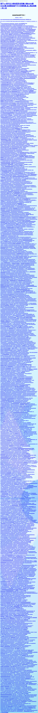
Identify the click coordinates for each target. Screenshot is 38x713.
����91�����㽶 (15, 356)
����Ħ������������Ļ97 (7, 436)
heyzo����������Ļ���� (7, 205)
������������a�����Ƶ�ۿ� (11, 95)
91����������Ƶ (5, 322)
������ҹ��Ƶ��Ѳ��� (6, 541)
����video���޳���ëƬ (28, 194)
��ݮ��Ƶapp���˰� (13, 675)
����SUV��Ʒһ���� (26, 251)
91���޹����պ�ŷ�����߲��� (7, 243)
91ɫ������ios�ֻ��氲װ (30, 50)
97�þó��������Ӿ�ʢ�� (28, 587)
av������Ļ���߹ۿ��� (20, 118)
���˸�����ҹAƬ (4, 644)
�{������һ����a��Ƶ (6, 404)
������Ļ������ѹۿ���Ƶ (7, 226)
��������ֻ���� (24, 632)
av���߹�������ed (32, 174)
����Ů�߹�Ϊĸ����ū (16, 417)
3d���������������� (18, 702)
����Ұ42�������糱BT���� (8, 116)
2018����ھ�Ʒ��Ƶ (18, 265)
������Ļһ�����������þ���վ (9, 407)
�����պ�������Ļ (17, 710)
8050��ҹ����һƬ (4, 173)
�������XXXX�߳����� (17, 156)
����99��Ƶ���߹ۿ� (27, 28)
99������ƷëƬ (27, 279)
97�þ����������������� (18, 322)
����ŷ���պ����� (28, 588)
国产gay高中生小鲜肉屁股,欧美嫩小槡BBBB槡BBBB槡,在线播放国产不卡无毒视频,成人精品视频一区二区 (18, 6)
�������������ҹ (30, 299)
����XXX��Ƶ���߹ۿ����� (7, 498)
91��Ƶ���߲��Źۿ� (4, 456)
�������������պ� (6, 104)
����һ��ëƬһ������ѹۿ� (20, 191)
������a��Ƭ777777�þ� (29, 390)
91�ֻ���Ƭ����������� (7, 215)
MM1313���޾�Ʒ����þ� (6, 324)
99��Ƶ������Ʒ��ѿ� (6, 123)
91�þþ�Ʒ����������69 (6, 249)
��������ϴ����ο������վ (26, 276)
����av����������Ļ (6, 389)
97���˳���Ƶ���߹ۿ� (17, 194)
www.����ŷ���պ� (5, 161)
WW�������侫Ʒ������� (23, 63)
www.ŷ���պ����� (23, 127)
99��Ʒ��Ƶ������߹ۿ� (6, 371)
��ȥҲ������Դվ (4, 71)
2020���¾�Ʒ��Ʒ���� (20, 260)
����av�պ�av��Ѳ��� (18, 145)
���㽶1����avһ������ (23, 108)
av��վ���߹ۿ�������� (19, 96)
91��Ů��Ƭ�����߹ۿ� (30, 42)
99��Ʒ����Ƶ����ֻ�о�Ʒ (6, 674)
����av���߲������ (30, 319)
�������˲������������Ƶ (27, 427)
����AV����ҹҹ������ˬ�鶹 (28, 460)
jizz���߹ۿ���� (4, 33)
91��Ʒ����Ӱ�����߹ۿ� (6, 482)
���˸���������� (17, 60)
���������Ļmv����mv (19, 482)
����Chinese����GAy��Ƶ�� (17, 411)
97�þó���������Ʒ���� (7, 643)
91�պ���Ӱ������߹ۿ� (6, 421)
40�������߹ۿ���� (18, 606)
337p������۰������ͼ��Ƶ (7, 52)
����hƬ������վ (22, 66)
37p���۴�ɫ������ (18, 249)
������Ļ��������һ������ (20, 428)
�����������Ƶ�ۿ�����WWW (8, 507)
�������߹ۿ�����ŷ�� (6, 158)
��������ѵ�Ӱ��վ (5, 138)
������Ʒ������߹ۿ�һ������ (19, 351)
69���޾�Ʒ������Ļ (26, 503)
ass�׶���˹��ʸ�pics (25, 371)
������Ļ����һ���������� (22, 526)
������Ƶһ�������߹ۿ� (30, 226)
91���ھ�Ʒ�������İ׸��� (21, 365)
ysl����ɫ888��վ (4, 34)
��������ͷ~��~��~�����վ (8, 380)
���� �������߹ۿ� (8, 666)
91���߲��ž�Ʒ (3, 379)
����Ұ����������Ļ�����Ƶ (8, 66)
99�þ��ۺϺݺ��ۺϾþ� (20, 618)
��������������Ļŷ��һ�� (25, 398)
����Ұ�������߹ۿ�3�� (22, 420)
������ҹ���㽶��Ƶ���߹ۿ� (18, 465)
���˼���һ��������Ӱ (18, 29)
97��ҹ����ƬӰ (15, 319)
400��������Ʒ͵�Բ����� (28, 457)
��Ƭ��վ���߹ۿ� (4, 680)
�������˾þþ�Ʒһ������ (19, 148)
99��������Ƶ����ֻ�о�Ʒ (7, 44)
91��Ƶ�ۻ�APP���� (25, 125)
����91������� (31, 113)
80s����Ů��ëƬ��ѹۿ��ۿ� (27, 105)
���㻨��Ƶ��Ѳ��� (30, 511)
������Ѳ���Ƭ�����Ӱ (21, 400)
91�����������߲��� (18, 315)
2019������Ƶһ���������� (17, 644)
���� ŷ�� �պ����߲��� (28, 271)
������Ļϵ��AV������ (7, 259)
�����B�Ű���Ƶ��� (28, 388)
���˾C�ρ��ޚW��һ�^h (5, 145)
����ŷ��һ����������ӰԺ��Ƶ (8, 132)
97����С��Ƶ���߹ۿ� (6, 90)
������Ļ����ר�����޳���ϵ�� (20, 494)
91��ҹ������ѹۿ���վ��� (19, 410)
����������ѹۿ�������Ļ (10, 199)
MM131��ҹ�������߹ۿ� (27, 238)
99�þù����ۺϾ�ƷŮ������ (28, 261)
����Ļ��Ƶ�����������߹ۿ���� (9, 670)
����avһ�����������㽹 (7, 181)
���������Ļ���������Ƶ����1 (22, 359)
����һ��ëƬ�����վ (14, 71)
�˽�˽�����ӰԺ (32, 200)
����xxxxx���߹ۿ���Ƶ (31, 152)
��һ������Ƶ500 (22, 604)
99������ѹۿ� (12, 331)
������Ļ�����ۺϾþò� (6, 94)
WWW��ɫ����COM (15, 138)
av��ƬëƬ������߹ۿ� (5, 28)
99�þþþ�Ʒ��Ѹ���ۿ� (29, 334)
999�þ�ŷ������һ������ (7, 23)
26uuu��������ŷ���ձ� (22, 642)
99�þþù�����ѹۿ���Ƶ (20, 250)
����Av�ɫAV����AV (5, 413)
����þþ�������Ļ (16, 76)
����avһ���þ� (23, 437)
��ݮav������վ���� (6, 295)
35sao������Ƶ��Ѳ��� (30, 109)
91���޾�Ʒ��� (32, 335)
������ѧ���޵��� (14, 33)
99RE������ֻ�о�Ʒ (17, 596)
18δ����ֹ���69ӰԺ (18, 588)
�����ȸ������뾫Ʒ (30, 175)
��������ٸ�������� (30, 123)
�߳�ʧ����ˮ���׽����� (6, 566)
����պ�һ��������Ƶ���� (8, 97)
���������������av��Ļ (29, 565)
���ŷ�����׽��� (13, 266)
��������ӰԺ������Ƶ (6, 164)
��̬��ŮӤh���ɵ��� (19, 259)
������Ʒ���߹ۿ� (14, 238)
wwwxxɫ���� (32, 146)
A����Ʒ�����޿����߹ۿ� (31, 136)
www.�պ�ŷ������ (28, 361)
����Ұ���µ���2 (5, 558)
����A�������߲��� (12, 257)
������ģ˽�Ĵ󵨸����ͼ (23, 335)
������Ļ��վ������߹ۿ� (7, 706)
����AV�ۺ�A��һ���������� (25, 513)
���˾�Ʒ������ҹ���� (26, 656)
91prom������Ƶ (18, 157)
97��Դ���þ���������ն (7, 390)
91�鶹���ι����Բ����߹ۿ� (17, 165)
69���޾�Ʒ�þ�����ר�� (6, 59)
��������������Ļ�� (23, 53)
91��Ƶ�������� (15, 435)
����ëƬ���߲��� (19, 155)
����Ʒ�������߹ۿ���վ (26, 100)
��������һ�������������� (9, 309)
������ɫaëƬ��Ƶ (20, 243)
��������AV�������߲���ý (8, 317)
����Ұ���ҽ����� (5, 410)
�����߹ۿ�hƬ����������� (21, 94)
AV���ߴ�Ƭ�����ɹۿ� (6, 361)
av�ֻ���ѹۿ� (17, 590)
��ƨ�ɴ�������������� (24, 332)
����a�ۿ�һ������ (5, 203)
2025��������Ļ (4, 182)
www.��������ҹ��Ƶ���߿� (22, 206)
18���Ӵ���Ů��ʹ (21, 195)
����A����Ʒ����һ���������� (19, 353)
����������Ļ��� (19, 184)
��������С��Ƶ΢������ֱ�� (5, 91)
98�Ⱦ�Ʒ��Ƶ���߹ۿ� (21, 343)
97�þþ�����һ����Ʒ (5, 584)
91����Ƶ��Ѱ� (30, 525)
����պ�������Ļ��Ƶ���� (23, 498)
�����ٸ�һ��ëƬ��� (19, 167)
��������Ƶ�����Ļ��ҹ (19, 525)
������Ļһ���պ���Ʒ (19, 511)
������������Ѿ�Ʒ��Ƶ (7, 602)
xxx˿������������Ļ (21, 196)
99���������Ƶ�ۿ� (5, 85)
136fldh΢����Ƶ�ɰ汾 (22, 319)
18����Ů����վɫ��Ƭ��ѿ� (23, 673)
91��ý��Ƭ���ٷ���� (5, 60)
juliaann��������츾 (5, 450)
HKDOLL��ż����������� (7, 506)
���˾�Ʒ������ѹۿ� (16, 529)
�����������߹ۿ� (5, 147)
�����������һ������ (7, 294)
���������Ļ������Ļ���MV (21, 467)
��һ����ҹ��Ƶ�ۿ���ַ (30, 695)
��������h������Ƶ (6, 671)
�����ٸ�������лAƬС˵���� (22, 144)
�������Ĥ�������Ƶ (6, 134)
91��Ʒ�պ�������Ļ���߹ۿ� (7, 474)
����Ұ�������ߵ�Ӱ (20, 294)
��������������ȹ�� (17, 567)
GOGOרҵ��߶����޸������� (4, 190)
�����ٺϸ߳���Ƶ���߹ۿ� (25, 257)
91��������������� (21, 302)
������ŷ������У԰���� (18, 201)
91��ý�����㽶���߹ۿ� (30, 114)
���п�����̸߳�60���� (6, 49)
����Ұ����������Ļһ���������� (11, 394)
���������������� (18, 123)
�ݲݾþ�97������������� (7, 635)
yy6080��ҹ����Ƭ (32, 303)
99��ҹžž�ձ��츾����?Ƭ (6, 594)
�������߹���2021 (21, 99)
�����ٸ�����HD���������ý (9, 639)
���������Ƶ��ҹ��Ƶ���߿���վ (9, 127)
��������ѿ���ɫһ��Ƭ (26, 341)
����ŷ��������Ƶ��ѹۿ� (30, 216)
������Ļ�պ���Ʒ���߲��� (7, 502)
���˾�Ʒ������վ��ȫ (6, 525)
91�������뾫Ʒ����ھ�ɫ (30, 62)
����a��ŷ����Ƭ (5, 437)
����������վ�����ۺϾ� (21, 72)
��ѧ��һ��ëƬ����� (5, 110)
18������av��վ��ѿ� (24, 43)
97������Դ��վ (4, 280)
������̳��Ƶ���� (5, 393)
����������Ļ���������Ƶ (28, 538)
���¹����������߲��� (17, 109)
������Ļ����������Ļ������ (20, 220)
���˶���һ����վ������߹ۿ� (8, 41)
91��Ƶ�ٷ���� (30, 153)
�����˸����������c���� (8, 375)
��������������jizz (17, 489)
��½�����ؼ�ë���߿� (31, 205)
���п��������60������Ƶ (8, 539)
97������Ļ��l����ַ (6, 89)
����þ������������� (19, 391)
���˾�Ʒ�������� (24, 475)
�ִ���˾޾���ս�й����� (6, 408)
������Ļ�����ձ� (32, 593)
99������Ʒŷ (3, 342)
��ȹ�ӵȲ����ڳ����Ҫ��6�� (8, 242)
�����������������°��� (8, 70)
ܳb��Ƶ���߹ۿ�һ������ (6, 467)
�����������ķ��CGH (18, 233)
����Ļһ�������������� (8, 690)
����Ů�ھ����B (20, 383)
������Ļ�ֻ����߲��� (29, 247)
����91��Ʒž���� (5, 32)
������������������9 (30, 392)
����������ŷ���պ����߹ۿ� (10, 40)
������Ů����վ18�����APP (22, 484)
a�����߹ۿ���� (4, 210)
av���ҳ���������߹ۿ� (20, 559)
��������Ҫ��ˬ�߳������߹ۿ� (20, 701)
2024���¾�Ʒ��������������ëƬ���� (11, 422)
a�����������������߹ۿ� (24, 392)
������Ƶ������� (18, 373)
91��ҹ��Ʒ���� (33, 352)
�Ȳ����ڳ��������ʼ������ (20, 295)
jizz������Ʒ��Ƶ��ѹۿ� (27, 138)
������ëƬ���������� (23, 346)
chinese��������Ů (14, 499)
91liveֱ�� (13, 110)
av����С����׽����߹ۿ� (15, 161)
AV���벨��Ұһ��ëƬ (31, 298)
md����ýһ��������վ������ (15, 379)
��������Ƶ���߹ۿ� (6, 154)
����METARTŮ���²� (16, 469)
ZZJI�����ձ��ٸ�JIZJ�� (18, 665)
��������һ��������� (24, 440)
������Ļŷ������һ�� (6, 483)
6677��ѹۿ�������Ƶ (29, 268)
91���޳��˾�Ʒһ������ (6, 290)
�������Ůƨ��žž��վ (6, 180)
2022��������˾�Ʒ (18, 172)
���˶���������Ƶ (32, 637)
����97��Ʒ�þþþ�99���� (6, 185)
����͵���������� (20, 225)
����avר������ (28, 229)
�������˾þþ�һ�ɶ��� (26, 223)
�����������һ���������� (9, 276)
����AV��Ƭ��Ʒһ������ (20, 354)
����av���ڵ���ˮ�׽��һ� (7, 157)
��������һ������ (20, 478)
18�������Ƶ (28, 379)
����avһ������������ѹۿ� (9, 152)
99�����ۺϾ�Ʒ (32, 661)
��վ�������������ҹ (7, 560)
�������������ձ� (21, 685)
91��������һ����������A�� (22, 542)
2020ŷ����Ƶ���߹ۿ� (29, 32)
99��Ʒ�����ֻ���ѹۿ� (28, 314)
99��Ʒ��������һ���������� (9, 385)
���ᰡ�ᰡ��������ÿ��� (7, 230)
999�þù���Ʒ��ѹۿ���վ (15, 61)
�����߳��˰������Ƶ (6, 700)
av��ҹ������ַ (20, 585)
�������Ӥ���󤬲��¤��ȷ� (19, 192)
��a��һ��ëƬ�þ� (31, 455)
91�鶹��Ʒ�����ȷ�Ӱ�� (16, 587)
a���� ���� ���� (23, 352)
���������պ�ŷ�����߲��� (8, 557)
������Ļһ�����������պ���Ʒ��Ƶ (10, 224)
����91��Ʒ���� (19, 312)
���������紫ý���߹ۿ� (24, 132)
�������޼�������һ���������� (24, 534)
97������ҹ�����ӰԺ (6, 476)
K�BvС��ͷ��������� (20, 117)
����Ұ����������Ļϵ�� (7, 256)
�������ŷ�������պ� (7, 192)
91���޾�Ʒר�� (32, 248)
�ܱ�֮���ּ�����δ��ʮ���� (19, 402)
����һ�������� (18, 48)
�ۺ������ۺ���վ (31, 604)
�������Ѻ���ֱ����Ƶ (6, 48)
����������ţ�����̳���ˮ (8, 533)
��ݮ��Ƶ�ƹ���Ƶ (22, 69)
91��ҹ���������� (16, 570)
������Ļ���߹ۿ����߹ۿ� (24, 459)
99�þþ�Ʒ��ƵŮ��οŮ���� (6, 373)
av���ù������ (15, 262)
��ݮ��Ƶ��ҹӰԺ (20, 695)
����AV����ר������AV (28, 449)
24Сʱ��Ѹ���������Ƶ (15, 388)
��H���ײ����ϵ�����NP (16, 141)
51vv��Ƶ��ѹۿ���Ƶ (5, 62)
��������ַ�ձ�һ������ (7, 299)
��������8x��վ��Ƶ (6, 627)
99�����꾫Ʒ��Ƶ (9, 239)
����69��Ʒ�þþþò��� (21, 40)
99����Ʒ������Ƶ (29, 48)
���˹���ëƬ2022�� (28, 567)
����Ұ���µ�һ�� (30, 497)
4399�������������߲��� (7, 589)
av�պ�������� (30, 30)
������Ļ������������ (29, 76)
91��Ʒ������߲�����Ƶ (8, 522)
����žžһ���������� (15, 34)
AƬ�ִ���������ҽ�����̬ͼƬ (7, 400)
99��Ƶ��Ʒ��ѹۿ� (26, 399)
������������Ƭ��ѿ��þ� (28, 210)
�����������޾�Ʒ (5, 435)
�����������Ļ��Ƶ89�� (8, 685)
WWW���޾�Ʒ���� (11, 53)
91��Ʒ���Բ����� (18, 389)
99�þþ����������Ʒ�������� (9, 384)
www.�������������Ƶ (6, 80)
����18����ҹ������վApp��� (18, 325)
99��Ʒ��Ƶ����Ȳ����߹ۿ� (29, 423)
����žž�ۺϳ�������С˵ (6, 58)
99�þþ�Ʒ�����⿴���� (29, 571)
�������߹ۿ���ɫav (13, 577)
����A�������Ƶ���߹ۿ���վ (8, 200)
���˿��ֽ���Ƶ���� (5, 241)
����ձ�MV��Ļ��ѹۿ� (6, 315)
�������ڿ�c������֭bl (28, 275)
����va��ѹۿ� (15, 304)
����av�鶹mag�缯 (25, 535)
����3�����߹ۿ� (15, 535)
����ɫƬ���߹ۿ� (26, 596)
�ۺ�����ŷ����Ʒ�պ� (16, 361)
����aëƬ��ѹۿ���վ (5, 54)
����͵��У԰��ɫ (23, 58)
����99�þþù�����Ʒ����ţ (21, 636)
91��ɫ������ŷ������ (6, 184)
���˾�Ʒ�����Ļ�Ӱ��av (6, 341)
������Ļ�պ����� (27, 90)
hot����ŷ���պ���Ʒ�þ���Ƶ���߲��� (10, 449)
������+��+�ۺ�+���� (7, 628)
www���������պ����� (16, 78)
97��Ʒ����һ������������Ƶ (28, 262)
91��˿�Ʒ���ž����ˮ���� (30, 694)
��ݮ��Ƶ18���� (28, 155)
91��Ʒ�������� (21, 375)
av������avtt (18, 314)
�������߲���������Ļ (7, 590)
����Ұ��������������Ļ (8, 623)
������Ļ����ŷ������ (21, 215)
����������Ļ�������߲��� (8, 448)
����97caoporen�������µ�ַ (30, 77)
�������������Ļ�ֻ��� (20, 106)
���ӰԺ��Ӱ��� (13, 456)
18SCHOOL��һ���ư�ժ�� (6, 606)
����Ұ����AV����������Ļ (8, 363)
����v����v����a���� (19, 154)
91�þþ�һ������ (16, 183)
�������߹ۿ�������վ (24, 645)
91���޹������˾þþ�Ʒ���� (30, 277)
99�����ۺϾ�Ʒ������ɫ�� (29, 569)
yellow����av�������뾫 (25, 476)
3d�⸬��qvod (3, 270)
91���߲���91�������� (22, 366)
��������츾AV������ (17, 429)
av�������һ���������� (28, 408)
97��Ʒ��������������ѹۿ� (9, 343)
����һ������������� (21, 492)
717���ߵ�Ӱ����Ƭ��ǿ (5, 665)
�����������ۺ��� (28, 177)
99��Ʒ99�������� (5, 485)
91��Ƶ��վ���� (4, 141)
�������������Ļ (17, 147)
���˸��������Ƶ (5, 281)
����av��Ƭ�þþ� (18, 135)
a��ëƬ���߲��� (14, 137)
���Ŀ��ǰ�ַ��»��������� (24, 364)
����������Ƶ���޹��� (5, 221)
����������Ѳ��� (6, 194)
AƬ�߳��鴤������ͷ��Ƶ (18, 523)
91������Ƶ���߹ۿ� (5, 460)
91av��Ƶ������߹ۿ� (19, 185)
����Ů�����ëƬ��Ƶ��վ (6, 101)
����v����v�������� (30, 115)
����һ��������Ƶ (5, 258)
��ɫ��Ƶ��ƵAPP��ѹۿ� (29, 172)
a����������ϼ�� (30, 29)
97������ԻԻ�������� (7, 399)
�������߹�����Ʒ (27, 651)
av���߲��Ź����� (5, 278)
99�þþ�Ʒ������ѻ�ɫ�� (29, 316)
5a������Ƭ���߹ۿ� (29, 231)
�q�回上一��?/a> (19, 17)
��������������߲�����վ (20, 176)
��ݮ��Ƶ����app (12, 619)
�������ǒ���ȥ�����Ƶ (7, 562)
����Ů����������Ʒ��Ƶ (20, 104)
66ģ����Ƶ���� (14, 437)
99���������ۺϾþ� (19, 598)
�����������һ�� (5, 286)
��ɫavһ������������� (7, 35)
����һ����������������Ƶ (9, 352)
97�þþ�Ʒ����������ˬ (6, 402)
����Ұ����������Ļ (6, 107)
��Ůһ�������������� (22, 35)
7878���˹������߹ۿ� (5, 232)
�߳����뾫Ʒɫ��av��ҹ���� (23, 539)
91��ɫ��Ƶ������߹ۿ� (6, 593)
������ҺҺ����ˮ (28, 326)
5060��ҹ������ (4, 586)
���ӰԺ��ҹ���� (25, 356)
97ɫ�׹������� (4, 613)
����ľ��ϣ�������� (24, 456)
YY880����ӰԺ (31, 70)
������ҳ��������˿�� (7, 136)
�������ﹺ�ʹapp (20, 95)
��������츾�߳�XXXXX (30, 243)
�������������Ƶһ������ (8, 395)
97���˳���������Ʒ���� (7, 548)
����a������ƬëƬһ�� (22, 97)
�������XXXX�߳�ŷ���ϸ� (17, 515)
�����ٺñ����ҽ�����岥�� (28, 300)
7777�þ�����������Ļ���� (8, 175)
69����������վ (5, 587)
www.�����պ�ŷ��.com (20, 306)
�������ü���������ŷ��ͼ (24, 623)
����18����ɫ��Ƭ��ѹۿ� (27, 323)
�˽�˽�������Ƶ (33, 664)
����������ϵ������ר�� (8, 45)
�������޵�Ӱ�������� (20, 174)
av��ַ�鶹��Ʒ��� (18, 692)
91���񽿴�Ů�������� (30, 259)
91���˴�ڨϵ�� (27, 164)
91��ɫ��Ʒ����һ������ (7, 445)
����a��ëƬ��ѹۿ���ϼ (6, 614)
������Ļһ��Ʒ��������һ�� (21, 512)
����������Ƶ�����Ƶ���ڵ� (17, 486)
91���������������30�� (8, 50)
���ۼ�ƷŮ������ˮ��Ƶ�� (20, 455)
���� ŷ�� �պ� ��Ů (22, 70)
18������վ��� (18, 247)
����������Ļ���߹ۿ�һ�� (7, 457)
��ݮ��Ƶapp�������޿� (17, 87)
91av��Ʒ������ (19, 374)
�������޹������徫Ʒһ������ (20, 340)
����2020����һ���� (19, 483)
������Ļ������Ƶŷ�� (22, 242)
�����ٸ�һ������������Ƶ (23, 602)
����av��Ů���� (5, 426)
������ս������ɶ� (28, 61)
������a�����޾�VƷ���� (7, 333)
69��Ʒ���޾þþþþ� (16, 408)
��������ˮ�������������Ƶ (20, 413)
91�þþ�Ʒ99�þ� (25, 514)
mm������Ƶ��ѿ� (5, 213)
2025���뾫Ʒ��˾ (4, 77)
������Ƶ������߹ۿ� (17, 186)
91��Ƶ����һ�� (4, 675)
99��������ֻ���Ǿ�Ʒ (6, 114)
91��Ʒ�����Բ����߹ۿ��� (16, 88)
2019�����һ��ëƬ (20, 175)
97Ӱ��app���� (4, 619)
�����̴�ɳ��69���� (20, 609)
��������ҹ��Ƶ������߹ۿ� (22, 181)
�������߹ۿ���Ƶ (19, 299)
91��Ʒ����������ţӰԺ (19, 158)
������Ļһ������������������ (10, 438)
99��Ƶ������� (20, 42)
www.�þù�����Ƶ (33, 494)
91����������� (5, 163)
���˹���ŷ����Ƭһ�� (16, 54)
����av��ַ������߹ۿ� (24, 199)
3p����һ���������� (6, 96)
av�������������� (17, 216)
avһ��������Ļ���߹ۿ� (6, 51)
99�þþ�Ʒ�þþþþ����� (20, 205)
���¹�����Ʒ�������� (7, 306)
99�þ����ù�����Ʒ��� (6, 167)
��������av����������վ (19, 458)
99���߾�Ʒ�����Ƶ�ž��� (17, 62)
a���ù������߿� (21, 50)
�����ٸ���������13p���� (6, 72)
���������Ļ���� (16, 468)
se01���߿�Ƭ (20, 694)
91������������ (5, 465)
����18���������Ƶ (25, 633)
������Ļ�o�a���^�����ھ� (8, 513)
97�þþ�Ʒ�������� (14, 182)
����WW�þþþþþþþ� (28, 122)
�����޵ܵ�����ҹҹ (29, 25)
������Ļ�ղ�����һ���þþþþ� (8, 440)
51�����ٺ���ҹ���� (6, 177)
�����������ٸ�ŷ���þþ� (27, 403)
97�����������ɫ (5, 216)
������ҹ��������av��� (7, 346)
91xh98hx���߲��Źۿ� (5, 538)
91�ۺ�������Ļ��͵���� (7, 487)
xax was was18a (16, 100)
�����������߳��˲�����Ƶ (8, 68)
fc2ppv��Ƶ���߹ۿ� (4, 672)
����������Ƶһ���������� (18, 426)
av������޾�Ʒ (16, 58)
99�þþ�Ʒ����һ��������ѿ (22, 681)
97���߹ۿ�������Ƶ (21, 464)
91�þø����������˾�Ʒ (6, 234)
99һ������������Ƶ (28, 157)
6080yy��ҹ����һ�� (26, 362)
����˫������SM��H (29, 706)
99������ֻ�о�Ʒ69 (16, 324)
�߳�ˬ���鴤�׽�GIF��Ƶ (20, 648)
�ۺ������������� (6, 517)
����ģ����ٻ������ (24, 384)
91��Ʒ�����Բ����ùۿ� (17, 28)
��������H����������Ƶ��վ (9, 427)
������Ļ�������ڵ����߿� (10, 129)
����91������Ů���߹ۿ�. (7, 686)
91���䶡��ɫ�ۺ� (32, 104)
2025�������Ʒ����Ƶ (6, 24)
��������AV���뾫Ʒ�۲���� (25, 307)
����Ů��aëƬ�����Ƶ (6, 340)
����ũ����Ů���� (18, 122)
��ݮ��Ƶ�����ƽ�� (31, 432)
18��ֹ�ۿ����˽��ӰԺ (32, 40)
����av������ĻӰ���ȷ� (7, 79)
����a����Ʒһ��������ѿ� (8, 332)
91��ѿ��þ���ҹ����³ (7, 691)
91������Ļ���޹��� (32, 552)
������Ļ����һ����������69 (9, 633)
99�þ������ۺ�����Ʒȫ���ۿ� (8, 544)
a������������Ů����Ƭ (7, 677)
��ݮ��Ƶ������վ (5, 119)
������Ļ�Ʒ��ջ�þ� (28, 135)
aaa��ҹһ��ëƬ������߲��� (23, 284)
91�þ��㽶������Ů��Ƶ (14, 261)
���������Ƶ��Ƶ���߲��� (25, 162)
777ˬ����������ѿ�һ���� (16, 190)
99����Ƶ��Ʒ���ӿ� (5, 146)
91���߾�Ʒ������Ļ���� (7, 302)
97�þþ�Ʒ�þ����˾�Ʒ (30, 291)
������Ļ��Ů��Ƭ (21, 41)
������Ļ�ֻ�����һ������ (22, 445)
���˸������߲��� (32, 561)
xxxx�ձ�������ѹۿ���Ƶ (13, 105)
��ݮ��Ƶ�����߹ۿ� (15, 240)
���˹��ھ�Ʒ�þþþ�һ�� (6, 98)
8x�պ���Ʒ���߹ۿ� (29, 411)
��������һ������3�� (19, 561)
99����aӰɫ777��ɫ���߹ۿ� (6, 201)
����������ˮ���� (6, 359)
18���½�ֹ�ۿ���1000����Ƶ (29, 643)
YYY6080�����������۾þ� (7, 647)
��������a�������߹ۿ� (23, 436)
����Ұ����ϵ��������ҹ (7, 250)
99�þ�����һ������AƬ (17, 211)
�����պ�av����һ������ (7, 608)
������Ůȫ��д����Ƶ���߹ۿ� (17, 77)
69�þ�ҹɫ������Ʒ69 (5, 418)
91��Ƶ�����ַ (29, 612)
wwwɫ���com (3, 580)
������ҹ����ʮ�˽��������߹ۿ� (24, 676)
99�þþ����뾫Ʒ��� (18, 277)
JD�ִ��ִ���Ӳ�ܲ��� (23, 385)
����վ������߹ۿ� (16, 128)
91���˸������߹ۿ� (5, 388)
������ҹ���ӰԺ (4, 304)
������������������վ (8, 253)
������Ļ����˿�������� (8, 222)
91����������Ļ (5, 69)
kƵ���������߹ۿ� (5, 137)
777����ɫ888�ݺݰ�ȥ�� (25, 86)
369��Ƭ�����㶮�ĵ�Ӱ (24, 566)
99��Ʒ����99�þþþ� (5, 337)
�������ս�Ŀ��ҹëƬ (5, 156)
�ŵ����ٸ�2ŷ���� (5, 549)
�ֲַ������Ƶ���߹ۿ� (17, 91)
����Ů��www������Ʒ (30, 186)
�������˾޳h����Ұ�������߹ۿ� (9, 267)
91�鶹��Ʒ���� (20, 608)
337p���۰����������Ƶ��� (8, 166)
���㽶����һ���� (29, 88)
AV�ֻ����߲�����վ (5, 211)
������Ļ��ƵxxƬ (4, 248)
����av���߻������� (16, 566)
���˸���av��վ (4, 431)
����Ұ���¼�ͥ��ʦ (6, 76)
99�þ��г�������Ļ (27, 34)
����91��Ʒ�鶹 (30, 214)
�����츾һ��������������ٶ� (22, 409)
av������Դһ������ (6, 638)
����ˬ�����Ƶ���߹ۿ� (23, 328)
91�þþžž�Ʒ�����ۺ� (5, 468)
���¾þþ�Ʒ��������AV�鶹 (7, 684)
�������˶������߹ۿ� (18, 24)
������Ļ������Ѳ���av (21, 303)
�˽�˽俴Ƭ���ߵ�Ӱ (18, 399)
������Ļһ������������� (8, 108)
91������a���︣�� (16, 477)
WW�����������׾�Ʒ (22, 222)
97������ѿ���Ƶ (26, 430)
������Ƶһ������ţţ (17, 98)
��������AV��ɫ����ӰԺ (7, 316)
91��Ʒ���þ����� (5, 31)
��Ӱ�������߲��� (12, 195)
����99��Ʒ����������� (11, 223)
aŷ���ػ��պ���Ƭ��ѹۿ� (6, 193)
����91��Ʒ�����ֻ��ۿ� (6, 100)
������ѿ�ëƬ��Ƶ (18, 279)
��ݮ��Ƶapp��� (14, 69)
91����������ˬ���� (30, 107)
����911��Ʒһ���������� (19, 142)
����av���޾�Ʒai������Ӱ (20, 532)
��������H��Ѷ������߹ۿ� (8, 42)
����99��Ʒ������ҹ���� (7, 63)
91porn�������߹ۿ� (5, 344)
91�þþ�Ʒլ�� (23, 432)
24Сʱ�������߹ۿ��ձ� (30, 321)
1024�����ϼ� (28, 429)
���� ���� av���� (27, 143)
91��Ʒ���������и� (7, 579)
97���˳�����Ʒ (31, 701)
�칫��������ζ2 (30, 269)
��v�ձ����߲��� (16, 381)
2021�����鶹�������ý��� (21, 101)
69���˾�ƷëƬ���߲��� (5, 67)
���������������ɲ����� (20, 232)
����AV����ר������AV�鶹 (21, 336)
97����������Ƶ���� (28, 31)
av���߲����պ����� (19, 291)
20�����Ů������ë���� (28, 224)
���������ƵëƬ (28, 193)
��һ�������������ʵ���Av (20, 85)
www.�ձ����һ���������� (8, 231)
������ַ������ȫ (5, 326)
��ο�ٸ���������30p (15, 603)
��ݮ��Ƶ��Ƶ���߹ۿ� (5, 417)
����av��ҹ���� (5, 285)
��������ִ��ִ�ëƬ (15, 318)
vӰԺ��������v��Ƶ (5, 494)
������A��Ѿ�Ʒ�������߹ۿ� (27, 342)
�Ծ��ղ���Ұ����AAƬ (6, 634)
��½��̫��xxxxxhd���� (21, 474)
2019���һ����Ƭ (19, 316)
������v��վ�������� (27, 73)
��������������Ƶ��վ (7, 196)
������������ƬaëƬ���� (24, 331)
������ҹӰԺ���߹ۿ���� (25, 639)
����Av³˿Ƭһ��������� (7, 225)
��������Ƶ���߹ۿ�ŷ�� (7, 144)
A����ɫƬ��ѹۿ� (27, 87)
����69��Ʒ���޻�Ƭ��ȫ (6, 409)
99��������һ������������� (9, 551)
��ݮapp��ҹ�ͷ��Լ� (17, 290)
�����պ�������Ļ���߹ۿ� (8, 39)
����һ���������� (21, 110)
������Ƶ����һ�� (20, 136)
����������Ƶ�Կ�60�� (15, 508)
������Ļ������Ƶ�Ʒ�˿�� (7, 99)
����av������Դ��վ (6, 176)
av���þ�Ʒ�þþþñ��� (5, 165)
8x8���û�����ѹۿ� (5, 128)
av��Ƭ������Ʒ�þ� (5, 535)
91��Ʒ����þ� (28, 241)
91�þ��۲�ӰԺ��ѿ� (19, 52)
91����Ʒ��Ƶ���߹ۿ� (5, 186)
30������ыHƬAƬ (20, 479)
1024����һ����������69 (7, 206)
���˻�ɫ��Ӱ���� (5, 325)
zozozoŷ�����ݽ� (5, 261)
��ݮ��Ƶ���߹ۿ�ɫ (4, 78)
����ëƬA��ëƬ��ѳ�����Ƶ (28, 324)
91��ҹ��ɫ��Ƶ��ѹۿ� (26, 616)
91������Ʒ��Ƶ (20, 253)
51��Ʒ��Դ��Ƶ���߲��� (19, 578)
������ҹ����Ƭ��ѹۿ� (7, 25)
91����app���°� (18, 115)
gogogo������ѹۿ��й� (30, 89)
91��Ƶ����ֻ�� (25, 450)
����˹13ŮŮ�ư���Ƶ (5, 515)
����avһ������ (26, 213)
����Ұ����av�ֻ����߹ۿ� (7, 115)
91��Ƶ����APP (19, 45)
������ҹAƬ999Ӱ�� (20, 502)
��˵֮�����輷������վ (22, 575)
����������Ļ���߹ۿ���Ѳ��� (19, 146)
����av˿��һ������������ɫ (16, 171)
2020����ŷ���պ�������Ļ (21, 664)
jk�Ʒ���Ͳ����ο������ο (22, 333)
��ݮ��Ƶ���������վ (15, 362)
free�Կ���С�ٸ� (18, 390)
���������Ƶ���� (16, 31)
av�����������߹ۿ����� (23, 39)
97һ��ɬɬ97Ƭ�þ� (18, 520)
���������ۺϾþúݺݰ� (31, 507)
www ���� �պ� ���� (22, 200)
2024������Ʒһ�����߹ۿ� (29, 54)
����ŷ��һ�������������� (9, 43)
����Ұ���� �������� (27, 549)
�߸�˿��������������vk (7, 113)
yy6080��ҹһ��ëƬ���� (16, 271)
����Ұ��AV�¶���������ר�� (9, 327)
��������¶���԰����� (19, 506)
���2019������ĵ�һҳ (6, 701)
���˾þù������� (28, 119)
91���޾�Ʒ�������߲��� (16, 32)
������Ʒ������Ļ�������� (9, 162)
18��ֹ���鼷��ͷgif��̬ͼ (20, 556)
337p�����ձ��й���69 (6, 82)
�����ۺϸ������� (16, 143)
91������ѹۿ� (16, 653)
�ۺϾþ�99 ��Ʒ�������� (6, 574)
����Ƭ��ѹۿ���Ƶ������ (7, 374)
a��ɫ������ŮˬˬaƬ (32, 684)
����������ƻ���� (18, 49)
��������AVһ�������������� (10, 288)
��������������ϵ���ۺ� (8, 360)
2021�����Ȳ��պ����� (6, 446)
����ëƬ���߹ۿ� (4, 331)
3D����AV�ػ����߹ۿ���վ (6, 412)
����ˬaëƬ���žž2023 (31, 465)
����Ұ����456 (4, 362)
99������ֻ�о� (32, 166)
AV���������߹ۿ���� (28, 281)
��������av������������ (27, 705)
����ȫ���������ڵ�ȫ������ (9, 531)
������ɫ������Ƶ (21, 270)
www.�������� (16, 286)
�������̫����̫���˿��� (7, 81)
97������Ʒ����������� (26, 309)
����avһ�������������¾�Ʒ (8, 204)
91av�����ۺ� (12, 260)
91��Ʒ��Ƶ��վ (14, 530)
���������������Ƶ (6, 189)
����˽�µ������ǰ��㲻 (20, 80)
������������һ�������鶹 (8, 153)
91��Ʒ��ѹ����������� (18, 133)
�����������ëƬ (15, 662)
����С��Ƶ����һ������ (7, 372)
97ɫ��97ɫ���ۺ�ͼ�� (5, 109)
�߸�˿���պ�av (19, 231)
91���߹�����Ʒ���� (31, 683)
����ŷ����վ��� (30, 156)
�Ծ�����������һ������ (27, 33)
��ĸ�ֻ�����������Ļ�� (27, 240)
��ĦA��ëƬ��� (16, 177)
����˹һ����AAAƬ (5, 351)
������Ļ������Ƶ (5, 126)
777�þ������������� (6, 298)
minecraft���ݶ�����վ (17, 82)
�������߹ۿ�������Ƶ (6, 526)
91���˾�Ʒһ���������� (17, 163)
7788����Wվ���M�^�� (6, 106)
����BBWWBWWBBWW (27, 625)
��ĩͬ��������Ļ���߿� (7, 251)
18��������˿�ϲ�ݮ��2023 (6, 303)
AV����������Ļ (5, 268)
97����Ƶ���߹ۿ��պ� (6, 550)
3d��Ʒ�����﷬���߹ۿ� (28, 82)
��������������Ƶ (30, 78)
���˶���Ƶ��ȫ (4, 266)
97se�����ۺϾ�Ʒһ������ (7, 534)
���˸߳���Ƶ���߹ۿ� (32, 439)
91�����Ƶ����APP (30, 52)
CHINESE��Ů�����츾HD (17, 418)
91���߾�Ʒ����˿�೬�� (6, 553)
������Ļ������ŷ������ (23, 595)
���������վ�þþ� (28, 290)
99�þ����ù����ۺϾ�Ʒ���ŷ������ (10, 73)
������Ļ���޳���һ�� (6, 455)
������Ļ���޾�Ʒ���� (6, 174)
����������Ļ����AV (6, 247)
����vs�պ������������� (29, 286)
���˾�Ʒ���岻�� (30, 548)
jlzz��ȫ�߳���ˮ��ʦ (18, 605)
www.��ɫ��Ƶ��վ (14, 504)
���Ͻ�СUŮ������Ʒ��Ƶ (22, 68)
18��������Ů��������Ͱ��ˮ (21, 674)
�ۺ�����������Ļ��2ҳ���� (8, 313)
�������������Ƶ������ (8, 695)
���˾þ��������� (5, 625)
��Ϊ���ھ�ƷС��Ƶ (31, 343)
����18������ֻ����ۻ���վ (8, 350)
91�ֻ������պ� (13, 280)
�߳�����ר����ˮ (22, 204)
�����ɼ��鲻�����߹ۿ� (25, 531)
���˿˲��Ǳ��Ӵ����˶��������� (9, 125)
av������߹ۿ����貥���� (30, 520)
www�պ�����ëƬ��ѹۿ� (24, 655)
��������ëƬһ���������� (8, 30)
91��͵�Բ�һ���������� (29, 570)
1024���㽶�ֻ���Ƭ (4, 514)
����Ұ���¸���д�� (28, 344)
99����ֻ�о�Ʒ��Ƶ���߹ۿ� (14, 516)
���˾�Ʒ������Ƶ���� (6, 151)
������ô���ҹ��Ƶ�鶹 (29, 418)
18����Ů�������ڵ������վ (24, 116)
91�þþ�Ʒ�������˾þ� (18, 25)
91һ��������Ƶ (23, 137)
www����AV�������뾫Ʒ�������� (19, 248)
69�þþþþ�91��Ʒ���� (5, 143)
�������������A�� (6, 559)
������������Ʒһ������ (8, 229)
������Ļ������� (5, 392)
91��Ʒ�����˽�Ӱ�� (5, 87)
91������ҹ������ (13, 342)
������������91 (20, 113)
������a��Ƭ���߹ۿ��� (16, 119)
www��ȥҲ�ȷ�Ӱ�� (16, 323)
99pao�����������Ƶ (6, 118)
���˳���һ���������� (7, 265)
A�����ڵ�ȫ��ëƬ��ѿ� (15, 275)
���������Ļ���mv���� (11, 475)
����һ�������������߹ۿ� (18, 285)
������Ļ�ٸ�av (4, 238)
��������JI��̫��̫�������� (8, 212)
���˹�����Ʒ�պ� (27, 417)
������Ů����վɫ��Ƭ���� (7, 420)
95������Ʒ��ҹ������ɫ (18, 59)
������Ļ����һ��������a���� (22, 239)
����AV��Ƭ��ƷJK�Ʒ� (6, 29)
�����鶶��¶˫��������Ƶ (19, 593)
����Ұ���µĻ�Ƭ (4, 275)
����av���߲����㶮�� (21, 23)
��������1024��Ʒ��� (6, 492)
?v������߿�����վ (13, 488)
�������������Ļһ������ (17, 680)
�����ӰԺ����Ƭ (32, 369)
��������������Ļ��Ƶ (7, 155)
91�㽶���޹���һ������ (21, 401)
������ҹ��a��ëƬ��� (18, 89)
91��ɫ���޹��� (16, 86)
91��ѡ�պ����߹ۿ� (28, 370)
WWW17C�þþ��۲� (32, 463)
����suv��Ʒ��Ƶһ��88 (6, 391)
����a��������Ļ (16, 67)
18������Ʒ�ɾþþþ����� (20, 451)
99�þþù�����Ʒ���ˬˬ (5, 271)
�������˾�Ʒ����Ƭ (23, 212)
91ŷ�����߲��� (29, 285)
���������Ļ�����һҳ (24, 267)
